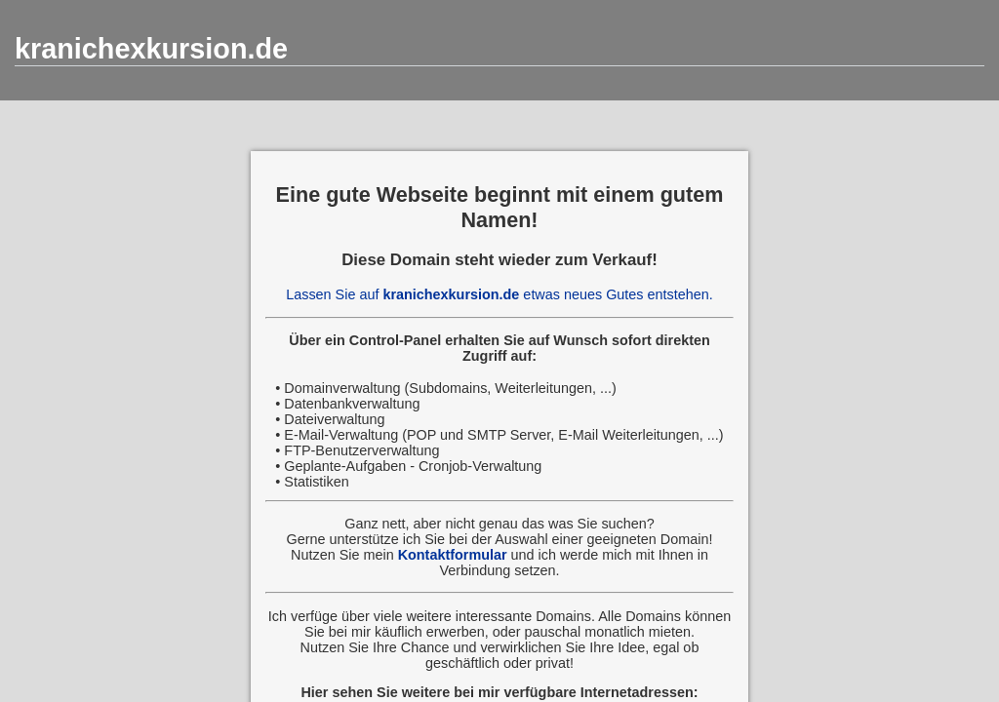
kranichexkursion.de (151, 48)
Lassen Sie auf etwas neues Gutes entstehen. (499, 294)
